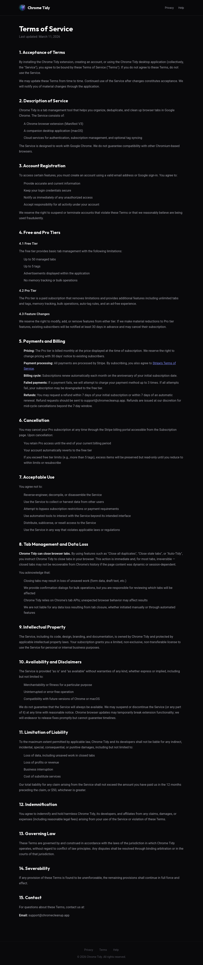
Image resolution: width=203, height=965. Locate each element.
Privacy (169, 7)
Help (181, 7)
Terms (103, 949)
